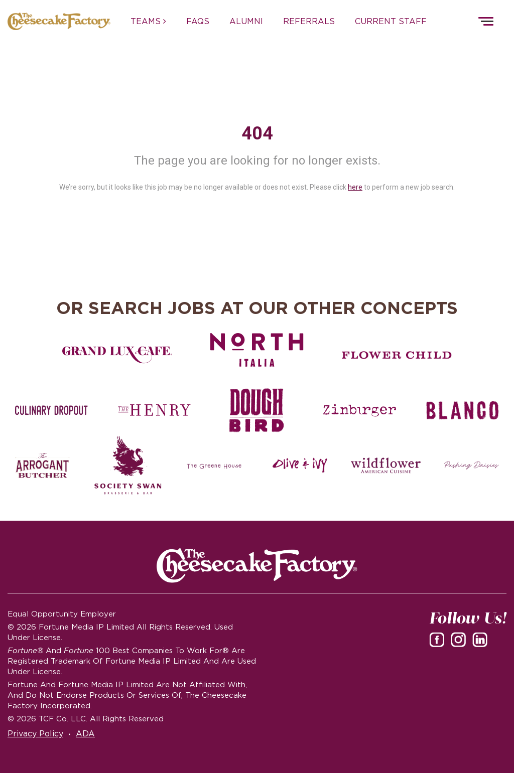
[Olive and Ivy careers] (300, 465)
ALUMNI (246, 21)
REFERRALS (309, 21)
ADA (85, 733)
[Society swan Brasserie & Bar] (128, 465)
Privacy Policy (35, 733)
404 (257, 133)
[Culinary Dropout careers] (51, 410)
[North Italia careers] (257, 349)
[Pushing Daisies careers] (471, 465)
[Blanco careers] (462, 410)
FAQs (197, 21)
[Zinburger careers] (360, 410)
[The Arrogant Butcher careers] (42, 465)
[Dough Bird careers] (257, 410)
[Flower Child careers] (396, 355)
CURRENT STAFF (391, 21)
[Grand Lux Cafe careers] (117, 355)
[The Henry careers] (154, 410)
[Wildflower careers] (386, 465)
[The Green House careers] (214, 465)
